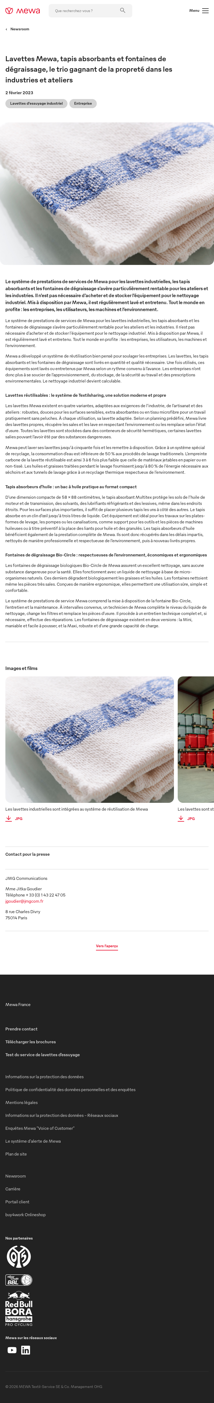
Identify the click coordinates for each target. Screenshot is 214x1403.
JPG (12, 818)
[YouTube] (12, 1350)
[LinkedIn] (25, 1350)
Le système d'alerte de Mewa (33, 1141)
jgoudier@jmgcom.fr (24, 901)
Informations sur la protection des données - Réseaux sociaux (61, 1115)
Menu (199, 11)
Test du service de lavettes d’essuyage (42, 1054)
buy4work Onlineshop (25, 1214)
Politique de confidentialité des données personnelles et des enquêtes (70, 1089)
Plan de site (16, 1154)
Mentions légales (21, 1102)
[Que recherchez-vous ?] (90, 10)
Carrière (12, 1188)
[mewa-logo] (22, 11)
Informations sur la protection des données (44, 1076)
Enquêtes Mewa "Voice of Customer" (39, 1128)
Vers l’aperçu (107, 945)
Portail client (17, 1201)
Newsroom (17, 29)
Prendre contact (21, 1029)
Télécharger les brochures (30, 1041)
